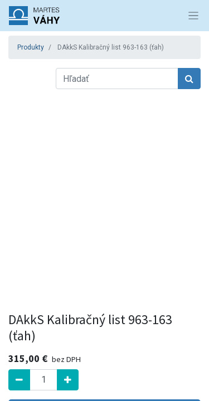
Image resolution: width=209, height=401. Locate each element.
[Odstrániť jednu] (19, 379)
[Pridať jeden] (68, 379)
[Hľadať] (189, 78)
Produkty (30, 47)
